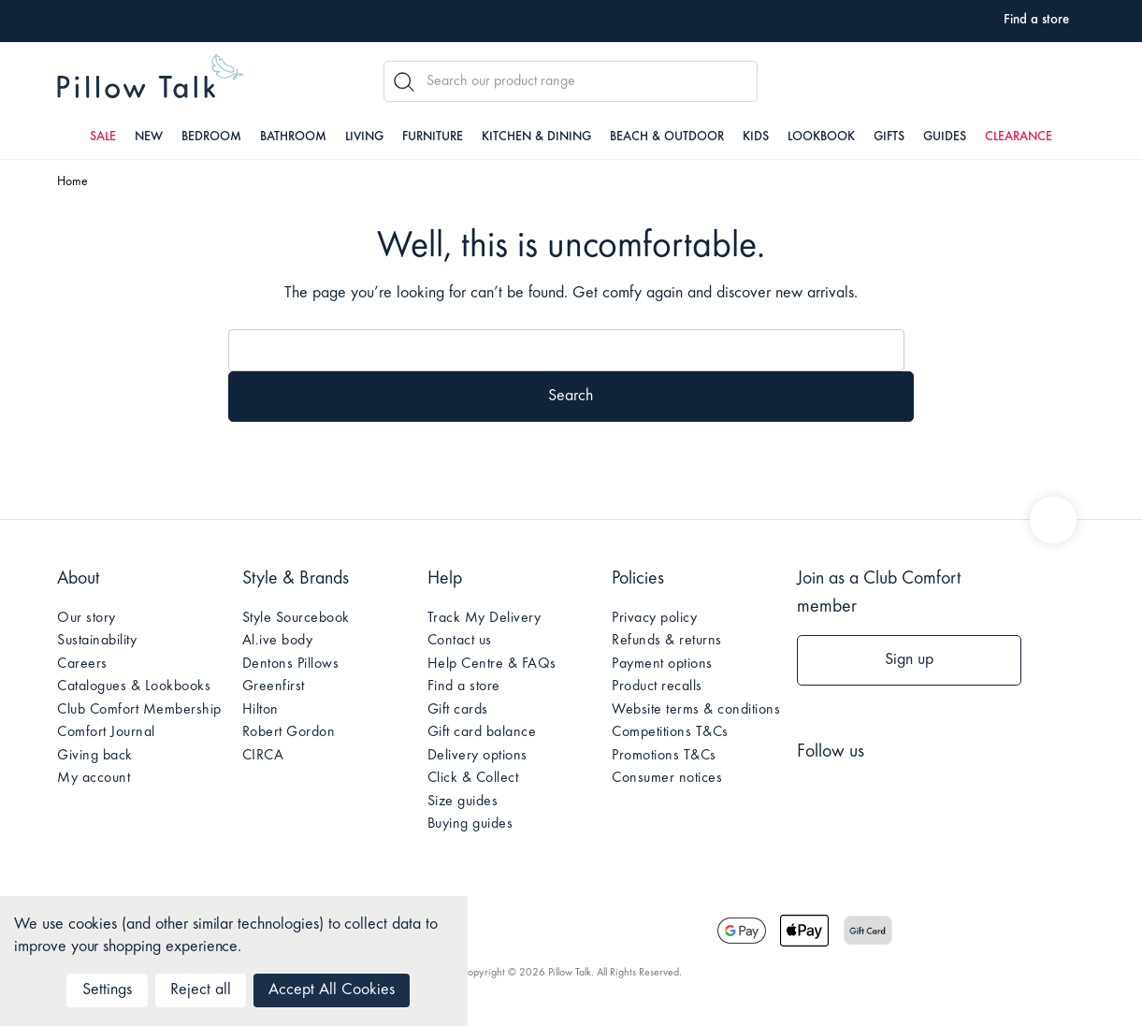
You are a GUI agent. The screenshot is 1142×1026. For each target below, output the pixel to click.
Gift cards (457, 709)
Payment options (662, 664)
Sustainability (97, 640)
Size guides (463, 801)
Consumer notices (667, 778)
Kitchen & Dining (536, 137)
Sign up (909, 660)
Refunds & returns (667, 640)
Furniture (432, 137)
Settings (107, 990)
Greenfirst (273, 686)
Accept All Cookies (331, 990)
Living (364, 137)
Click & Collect (473, 778)
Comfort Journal (106, 732)
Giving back (95, 755)
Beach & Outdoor (667, 137)
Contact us (459, 640)
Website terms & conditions (696, 709)
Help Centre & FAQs (492, 664)
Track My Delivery (484, 618)
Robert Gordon (289, 732)
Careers (82, 664)
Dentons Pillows (291, 664)
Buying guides (470, 823)
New (149, 137)
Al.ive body (277, 640)
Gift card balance (482, 732)
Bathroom (293, 137)
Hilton (260, 709)
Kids (756, 137)
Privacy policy (654, 618)
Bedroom (211, 137)
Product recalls (657, 686)
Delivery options (477, 755)
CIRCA (263, 755)
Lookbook (821, 137)
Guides (944, 137)
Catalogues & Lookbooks (133, 686)
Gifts (889, 137)
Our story (86, 618)
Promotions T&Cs (664, 755)
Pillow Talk (150, 79)
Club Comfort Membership (139, 709)
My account (93, 778)
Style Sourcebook (296, 618)
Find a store (463, 686)
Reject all (200, 990)
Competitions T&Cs (670, 732)
